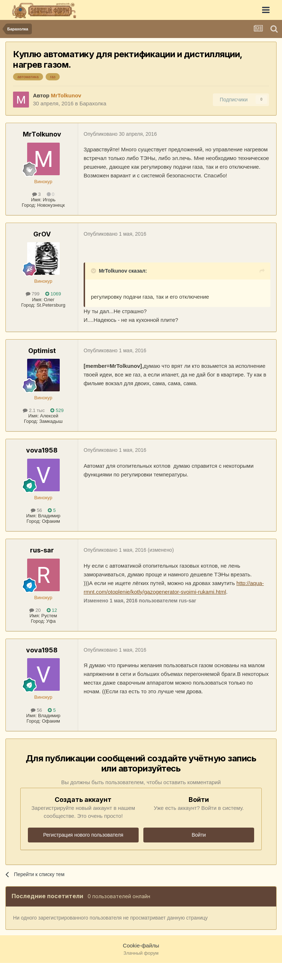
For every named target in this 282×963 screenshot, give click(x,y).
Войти (198, 835)
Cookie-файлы (141, 945)
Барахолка (92, 103)
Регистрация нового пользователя (83, 835)
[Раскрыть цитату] (94, 271)
